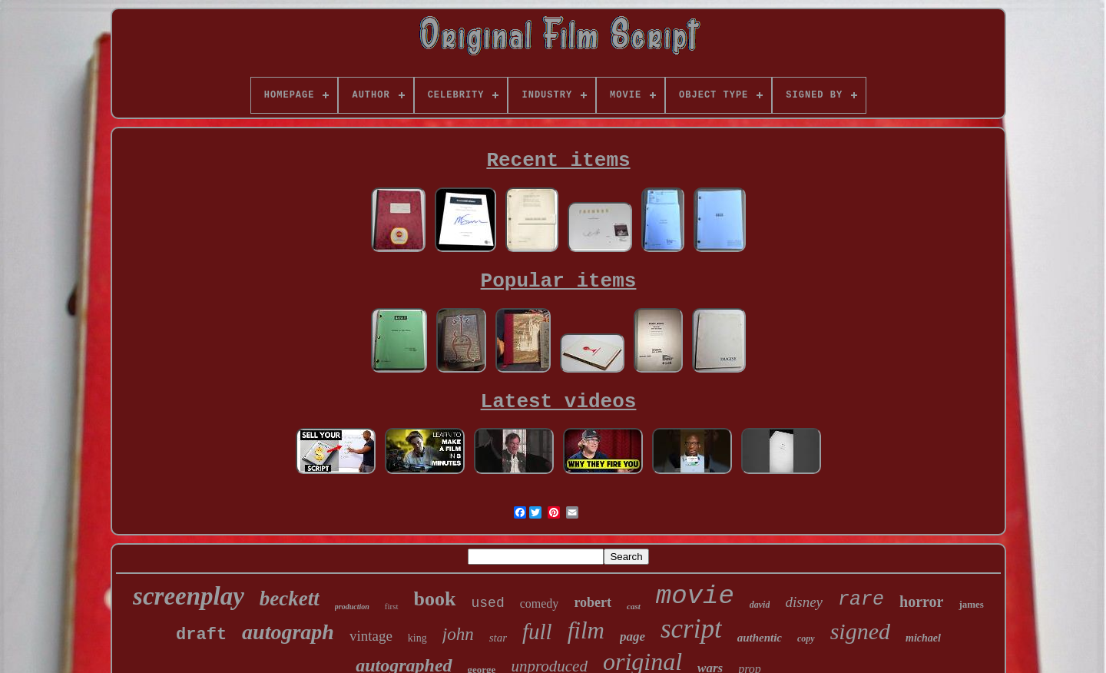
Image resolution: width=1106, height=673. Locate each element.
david (760, 604)
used (488, 603)
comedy (539, 603)
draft (201, 635)
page (632, 636)
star (498, 638)
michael (923, 638)
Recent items (558, 160)
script (691, 629)
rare (861, 599)
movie (695, 596)
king (417, 638)
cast (634, 606)
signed (860, 631)
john (458, 634)
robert (592, 602)
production (352, 606)
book (435, 599)
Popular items (559, 281)
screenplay (188, 596)
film (586, 630)
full (537, 631)
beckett (290, 598)
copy (806, 638)
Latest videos (559, 401)
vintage (370, 636)
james (971, 604)
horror (921, 601)
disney (804, 602)
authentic (759, 638)
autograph (288, 632)
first (392, 606)
